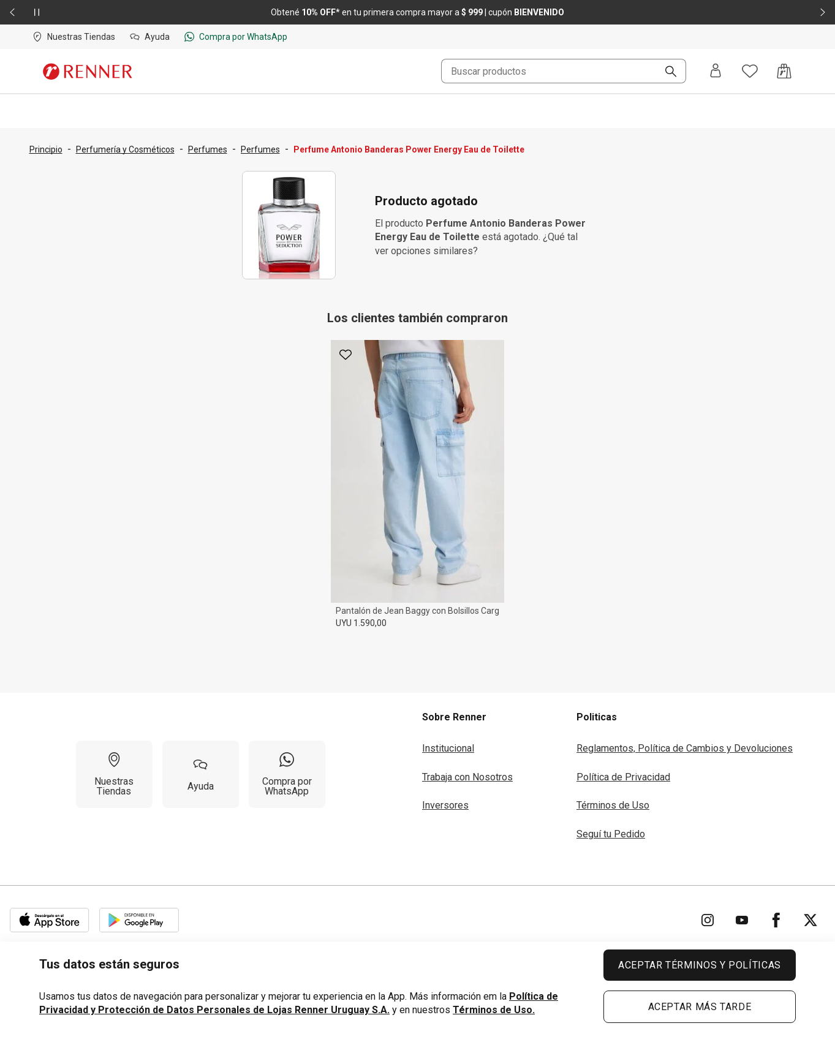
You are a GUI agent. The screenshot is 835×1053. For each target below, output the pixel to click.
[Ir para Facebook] (776, 920)
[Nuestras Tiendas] (114, 774)
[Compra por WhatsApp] (287, 774)
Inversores (445, 805)
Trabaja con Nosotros (467, 777)
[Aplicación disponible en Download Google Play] (139, 920)
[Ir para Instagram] (707, 920)
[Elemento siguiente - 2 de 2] (822, 12)
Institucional (448, 748)
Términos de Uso (612, 805)
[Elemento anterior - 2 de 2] (12, 12)
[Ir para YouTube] (742, 920)
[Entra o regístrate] (715, 71)
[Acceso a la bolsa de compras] (784, 71)
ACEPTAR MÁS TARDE (700, 1007)
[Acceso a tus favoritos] (750, 71)
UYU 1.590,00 (361, 623)
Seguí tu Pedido (610, 834)
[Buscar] (666, 72)
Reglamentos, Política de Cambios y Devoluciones (684, 748)
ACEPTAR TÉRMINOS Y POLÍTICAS (699, 965)
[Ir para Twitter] (810, 920)
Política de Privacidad (623, 777)
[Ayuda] (200, 774)
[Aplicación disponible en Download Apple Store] (49, 920)
